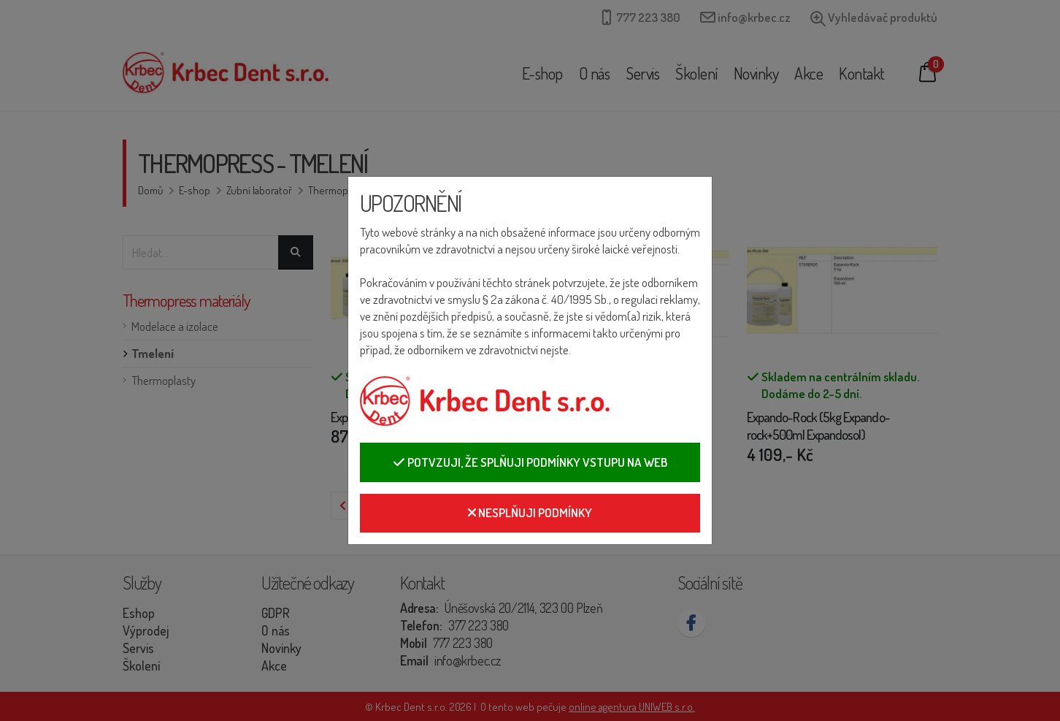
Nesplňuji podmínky (530, 512)
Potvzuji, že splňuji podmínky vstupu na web (530, 462)
